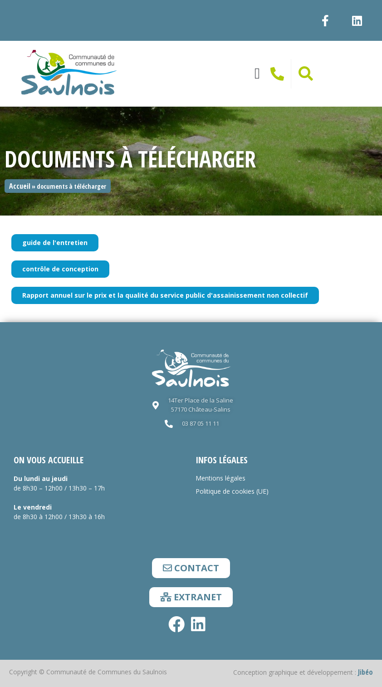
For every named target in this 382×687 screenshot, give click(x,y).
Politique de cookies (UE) (232, 491)
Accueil (19, 186)
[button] (257, 74)
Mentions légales (220, 478)
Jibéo (365, 672)
